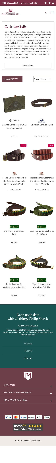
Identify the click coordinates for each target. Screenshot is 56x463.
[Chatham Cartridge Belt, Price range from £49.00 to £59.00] (42, 103)
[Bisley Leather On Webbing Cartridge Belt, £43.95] (14, 262)
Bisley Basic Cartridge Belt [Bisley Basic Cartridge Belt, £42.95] (14, 232)
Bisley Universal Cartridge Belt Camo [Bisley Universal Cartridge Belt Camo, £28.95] (42, 232)
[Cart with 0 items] (45, 12)
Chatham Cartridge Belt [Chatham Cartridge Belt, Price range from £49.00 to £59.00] (42, 124)
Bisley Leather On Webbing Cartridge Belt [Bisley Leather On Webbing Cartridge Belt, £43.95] (14, 285)
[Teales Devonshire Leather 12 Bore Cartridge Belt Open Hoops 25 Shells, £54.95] (14, 156)
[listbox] (43, 79)
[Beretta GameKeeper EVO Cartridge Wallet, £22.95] (14, 103)
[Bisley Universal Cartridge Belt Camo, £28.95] (42, 209)
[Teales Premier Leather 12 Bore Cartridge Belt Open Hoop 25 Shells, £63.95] (42, 156)
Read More (28, 65)
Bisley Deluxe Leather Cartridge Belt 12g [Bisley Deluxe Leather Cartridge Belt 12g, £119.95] (42, 285)
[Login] (38, 11)
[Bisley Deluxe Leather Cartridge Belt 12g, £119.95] (42, 262)
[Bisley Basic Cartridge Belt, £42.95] (14, 209)
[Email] (28, 351)
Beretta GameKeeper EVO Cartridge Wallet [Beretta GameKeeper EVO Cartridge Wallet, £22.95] (14, 126)
